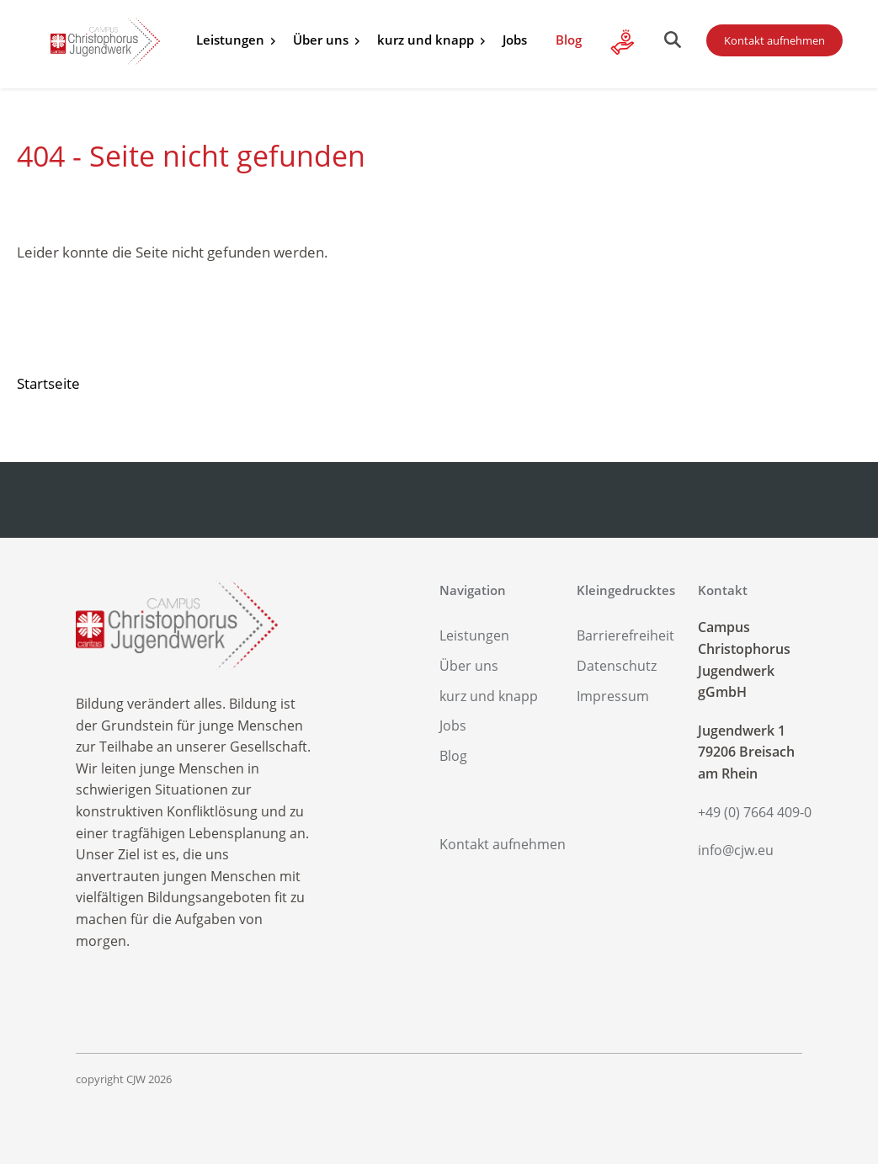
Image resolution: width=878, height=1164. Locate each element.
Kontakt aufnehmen (774, 40)
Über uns (321, 39)
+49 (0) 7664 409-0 (750, 812)
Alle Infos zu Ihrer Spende (623, 42)
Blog (569, 39)
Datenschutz (617, 665)
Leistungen (230, 39)
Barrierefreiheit (625, 635)
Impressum (613, 696)
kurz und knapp (425, 39)
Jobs (515, 39)
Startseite (48, 383)
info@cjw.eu (736, 850)
